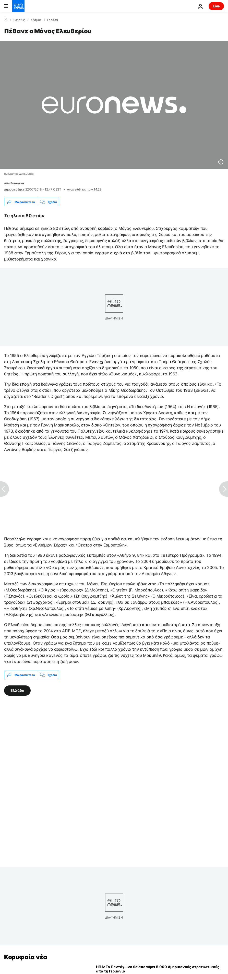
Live (216, 6)
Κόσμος (35, 19)
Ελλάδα (52, 19)
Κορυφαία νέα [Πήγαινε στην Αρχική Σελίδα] (25, 957)
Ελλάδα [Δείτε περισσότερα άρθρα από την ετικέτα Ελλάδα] (17, 690)
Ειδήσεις (19, 19)
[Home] (5, 19)
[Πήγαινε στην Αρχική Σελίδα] (18, 6)
